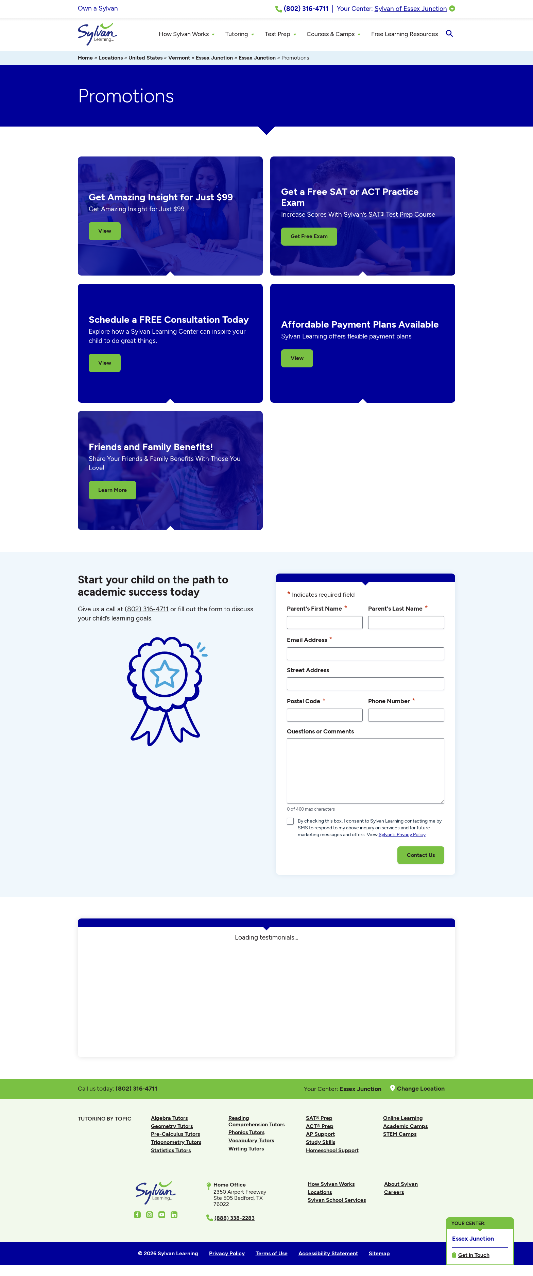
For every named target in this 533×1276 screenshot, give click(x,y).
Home (85, 58)
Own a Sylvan (98, 8)
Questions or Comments (320, 731)
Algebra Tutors (169, 1119)
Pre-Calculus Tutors (175, 1135)
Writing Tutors (246, 1149)
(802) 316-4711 (147, 610)
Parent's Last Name (398, 609)
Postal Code (306, 701)
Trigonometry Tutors (176, 1143)
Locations (111, 58)
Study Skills (320, 1143)
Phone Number (391, 701)
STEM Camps (399, 1135)
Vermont (179, 58)
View (104, 232)
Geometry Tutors (172, 1127)
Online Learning (403, 1119)
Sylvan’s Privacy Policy (402, 836)
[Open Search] (449, 35)
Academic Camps (405, 1127)
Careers (394, 1193)
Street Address (308, 671)
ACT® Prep (319, 1127)
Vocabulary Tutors (251, 1141)
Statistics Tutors (171, 1151)
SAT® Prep (319, 1119)
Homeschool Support (332, 1151)
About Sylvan (401, 1185)
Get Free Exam (309, 237)
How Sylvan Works (331, 1185)
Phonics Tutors (246, 1133)
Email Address (309, 640)
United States (145, 58)
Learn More (112, 491)
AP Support (320, 1135)
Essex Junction (214, 58)
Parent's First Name (317, 609)
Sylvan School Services (337, 1201)
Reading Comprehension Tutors (256, 1122)
